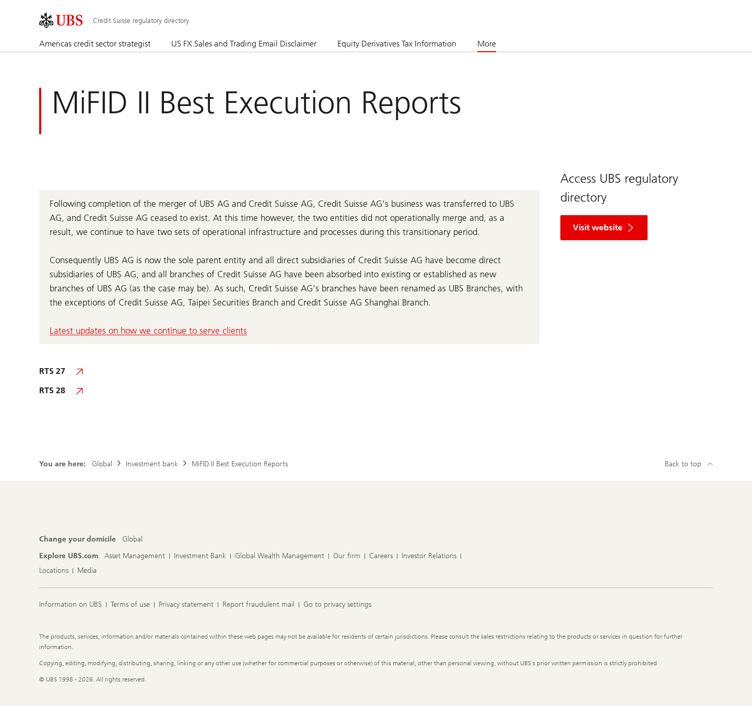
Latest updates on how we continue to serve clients (148, 330)
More (486, 44)
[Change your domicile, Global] (132, 539)
